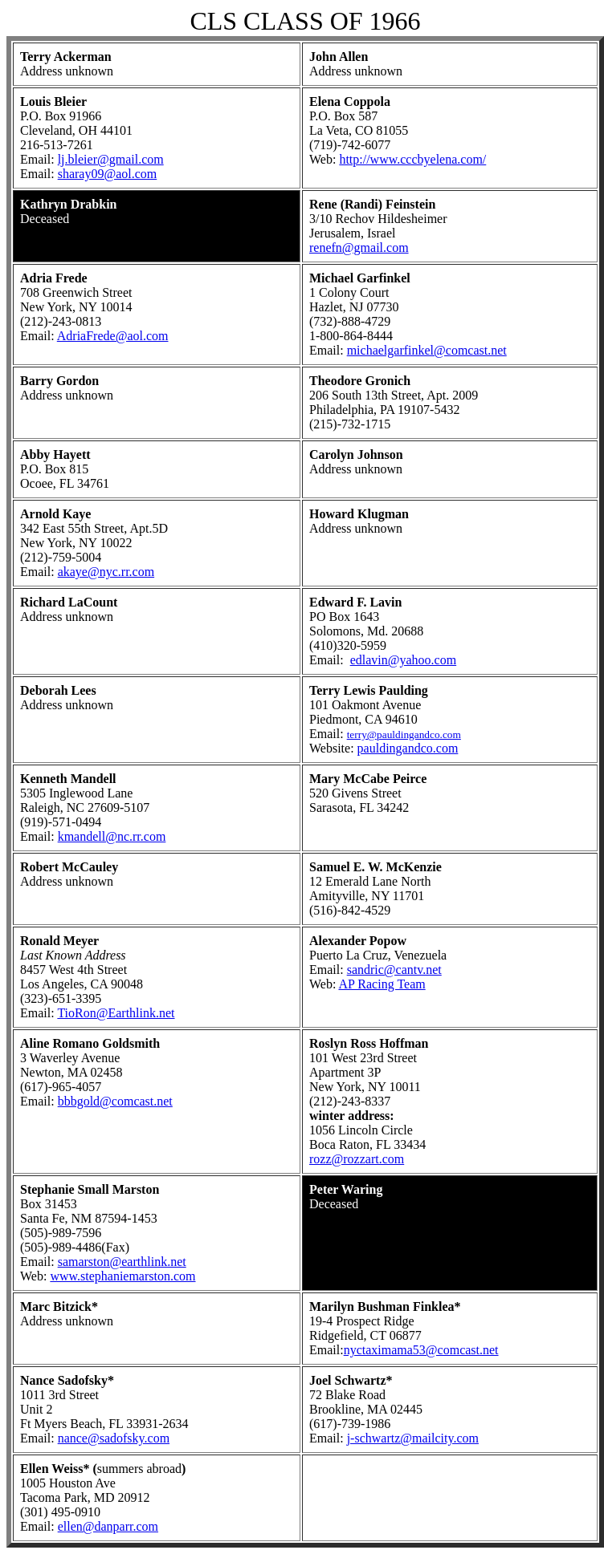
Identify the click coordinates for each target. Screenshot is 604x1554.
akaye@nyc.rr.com (106, 571)
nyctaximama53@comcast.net (421, 1350)
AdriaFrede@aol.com (113, 336)
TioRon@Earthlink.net (115, 1013)
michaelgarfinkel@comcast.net (427, 350)
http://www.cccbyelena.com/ (412, 159)
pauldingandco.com (408, 748)
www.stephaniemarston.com (122, 1276)
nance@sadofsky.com (113, 1438)
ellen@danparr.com (108, 1526)
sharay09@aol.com (107, 174)
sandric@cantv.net (394, 969)
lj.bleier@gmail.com (111, 159)
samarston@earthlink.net (122, 1261)
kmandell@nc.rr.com (112, 836)
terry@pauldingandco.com (404, 734)
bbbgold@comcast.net (115, 1101)
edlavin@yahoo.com (403, 660)
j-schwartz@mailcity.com (413, 1438)
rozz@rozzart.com (356, 1159)
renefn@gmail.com (359, 247)
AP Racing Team (381, 984)
